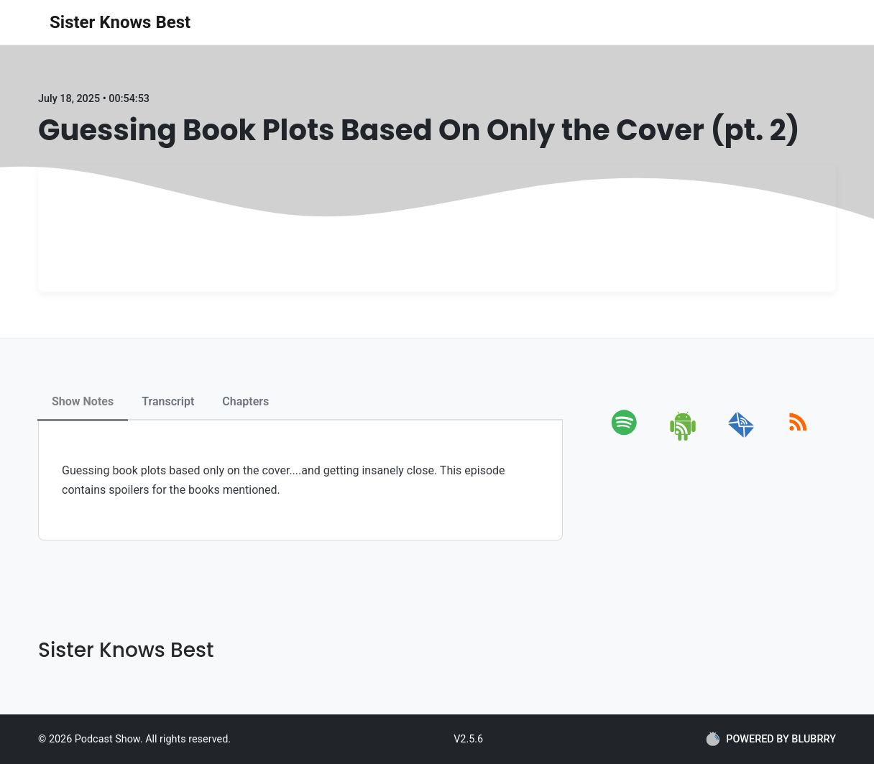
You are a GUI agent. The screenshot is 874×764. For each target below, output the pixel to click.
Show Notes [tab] (83, 401)
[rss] (798, 438)
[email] (741, 438)
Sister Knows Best (120, 22)
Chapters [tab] (245, 401)
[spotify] (627, 438)
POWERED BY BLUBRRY (771, 739)
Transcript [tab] (168, 401)
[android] (683, 438)
